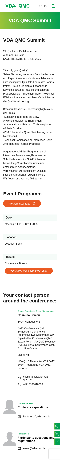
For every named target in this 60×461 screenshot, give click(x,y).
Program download (22, 203)
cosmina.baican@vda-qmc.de (33, 378)
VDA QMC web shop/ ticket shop (28, 270)
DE (40, 6)
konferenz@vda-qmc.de (34, 416)
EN (45, 6)
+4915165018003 (30, 384)
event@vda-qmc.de (31, 448)
